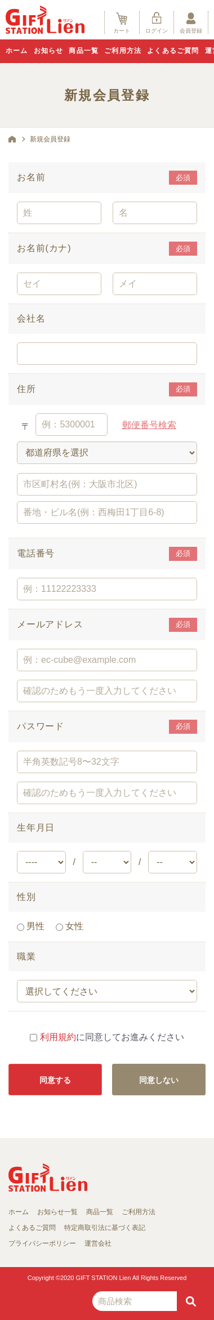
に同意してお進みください (107, 1037)
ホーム (17, 51)
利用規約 (58, 1037)
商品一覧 (84, 51)
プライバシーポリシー (42, 1243)
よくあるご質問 (173, 51)
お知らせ (49, 51)
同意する (55, 1080)
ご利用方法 (122, 51)
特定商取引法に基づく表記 (104, 1227)
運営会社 (98, 1243)
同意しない (159, 1080)
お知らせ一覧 (57, 1211)
